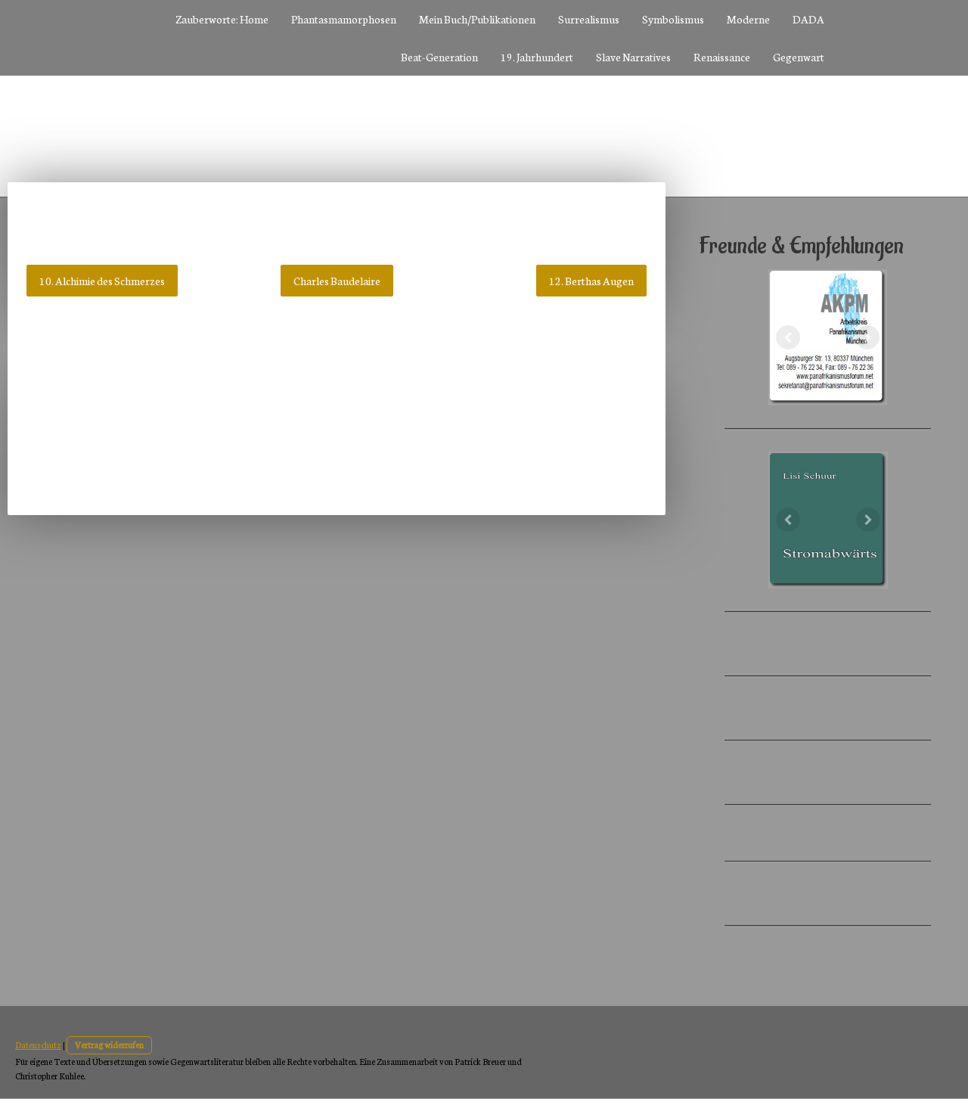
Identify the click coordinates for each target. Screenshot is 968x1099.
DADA (808, 18)
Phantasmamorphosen (343, 18)
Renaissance (721, 56)
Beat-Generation (439, 56)
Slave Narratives (633, 56)
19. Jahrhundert (537, 56)
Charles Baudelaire (336, 280)
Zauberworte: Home (221, 18)
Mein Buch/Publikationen (477, 18)
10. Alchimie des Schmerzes (102, 280)
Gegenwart (798, 56)
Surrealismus (588, 18)
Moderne (748, 18)
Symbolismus (673, 18)
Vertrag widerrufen (109, 1044)
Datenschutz (38, 1044)
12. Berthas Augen (591, 280)
